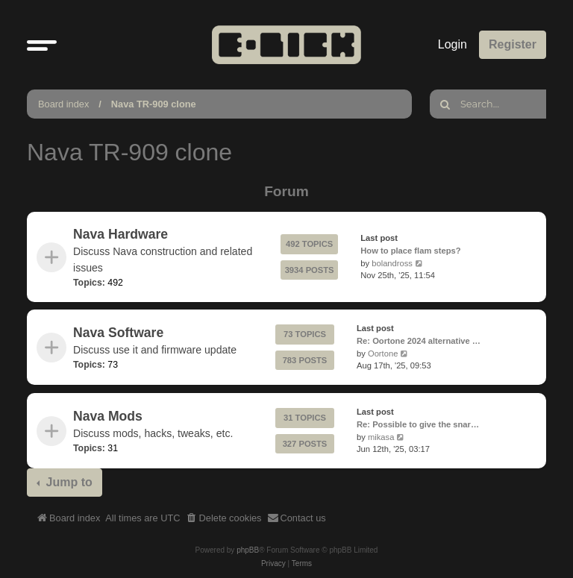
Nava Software (118, 332)
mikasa (381, 436)
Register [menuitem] (512, 44)
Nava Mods (108, 415)
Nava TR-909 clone (153, 104)
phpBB (248, 550)
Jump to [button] (68, 482)
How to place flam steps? (410, 250)
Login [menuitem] (452, 44)
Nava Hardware (120, 234)
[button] (42, 45)
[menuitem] (224, 518)
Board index (63, 104)
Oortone (383, 353)
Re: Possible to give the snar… (418, 423)
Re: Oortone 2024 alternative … (418, 340)
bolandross (392, 263)
